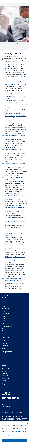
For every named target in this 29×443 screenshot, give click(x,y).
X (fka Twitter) (5, 398)
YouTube (15, 398)
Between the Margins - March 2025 (15, 116)
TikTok (18, 398)
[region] (14, 432)
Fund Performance (6, 302)
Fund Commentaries (6, 312)
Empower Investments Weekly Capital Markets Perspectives (14, 279)
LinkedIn (10, 398)
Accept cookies (14, 440)
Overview (4, 334)
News (4, 348)
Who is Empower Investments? (6, 373)
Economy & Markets (5, 356)
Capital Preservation (6, 344)
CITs (3, 340)
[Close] (27, 423)
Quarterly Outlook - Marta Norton (15, 84)
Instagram (13, 398)
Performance (6, 337)
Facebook (3, 398)
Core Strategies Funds (5, 318)
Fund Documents (5, 307)
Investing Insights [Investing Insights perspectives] (14, 47)
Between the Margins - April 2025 (15, 64)
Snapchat (8, 398)
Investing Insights (4, 361)
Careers (4, 365)
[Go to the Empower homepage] (6, 393)
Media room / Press (5, 379)
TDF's (3, 323)
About (3, 387)
